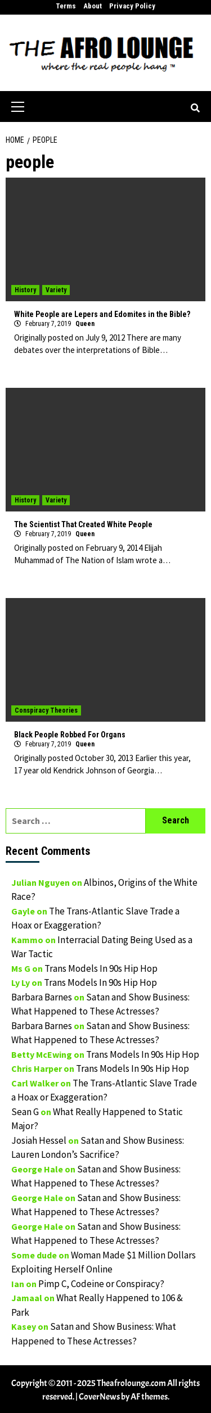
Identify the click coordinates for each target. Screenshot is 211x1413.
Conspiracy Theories (46, 710)
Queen (85, 324)
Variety (56, 290)
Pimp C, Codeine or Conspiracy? (101, 1284)
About (92, 6)
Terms (66, 6)
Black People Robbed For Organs (69, 734)
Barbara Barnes (41, 997)
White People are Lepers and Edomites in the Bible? (102, 314)
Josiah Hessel (38, 1140)
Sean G (25, 1112)
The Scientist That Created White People (83, 524)
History (25, 290)
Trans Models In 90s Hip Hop (101, 968)
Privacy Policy (132, 6)
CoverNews (99, 1396)
